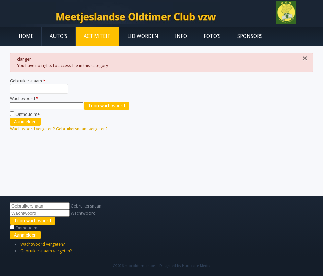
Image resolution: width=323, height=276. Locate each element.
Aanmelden (25, 121)
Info (181, 36)
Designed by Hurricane (179, 266)
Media (205, 266)
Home (26, 36)
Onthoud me (27, 114)
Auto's (58, 36)
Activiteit (97, 36)
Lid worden (142, 36)
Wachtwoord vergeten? (33, 128)
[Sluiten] (305, 58)
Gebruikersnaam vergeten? (82, 128)
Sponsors (250, 36)
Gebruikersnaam (27, 80)
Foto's (212, 36)
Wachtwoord (24, 98)
